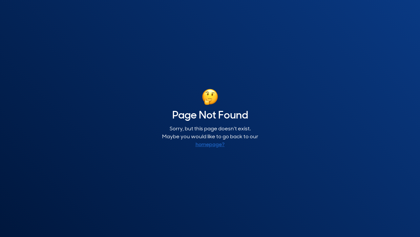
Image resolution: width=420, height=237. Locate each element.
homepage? (210, 144)
